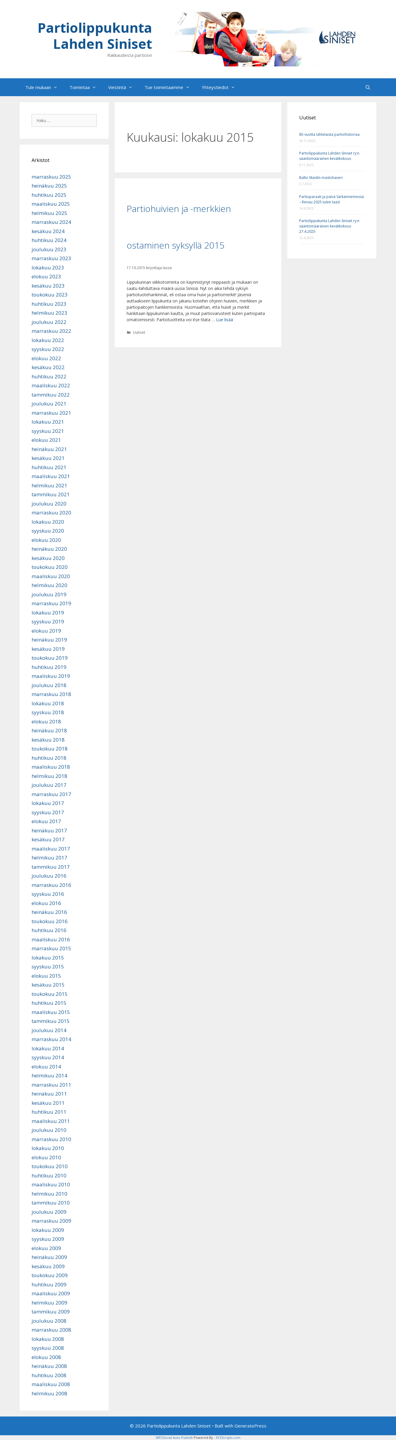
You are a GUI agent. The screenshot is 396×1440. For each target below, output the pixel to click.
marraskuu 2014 (51, 1039)
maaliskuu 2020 (51, 576)
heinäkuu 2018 (49, 730)
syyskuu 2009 (48, 1238)
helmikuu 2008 (49, 1393)
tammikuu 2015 (51, 1021)
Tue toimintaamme (170, 87)
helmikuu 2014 (49, 1075)
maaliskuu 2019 (51, 676)
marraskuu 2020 (51, 512)
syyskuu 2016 (48, 893)
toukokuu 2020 (50, 567)
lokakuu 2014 (48, 1048)
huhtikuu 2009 (49, 1284)
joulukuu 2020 (49, 503)
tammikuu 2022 (51, 394)
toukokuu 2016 (50, 921)
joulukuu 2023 (49, 249)
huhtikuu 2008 (49, 1375)
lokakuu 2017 (48, 803)
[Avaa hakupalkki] (368, 87)
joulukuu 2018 (49, 685)
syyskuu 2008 (48, 1347)
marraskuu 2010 (51, 1139)
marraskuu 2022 (51, 330)
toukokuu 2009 (50, 1275)
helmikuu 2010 (49, 1193)
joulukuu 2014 (49, 1030)
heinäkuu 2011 (49, 1093)
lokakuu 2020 (48, 521)
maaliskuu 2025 (51, 203)
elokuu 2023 (46, 276)
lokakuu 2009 (48, 1230)
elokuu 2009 (46, 1248)
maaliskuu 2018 (51, 766)
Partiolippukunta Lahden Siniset (95, 35)
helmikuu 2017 (49, 857)
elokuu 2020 (46, 539)
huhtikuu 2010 (49, 1175)
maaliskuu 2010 (51, 1184)
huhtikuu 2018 (49, 757)
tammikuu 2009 (51, 1311)
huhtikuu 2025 (49, 194)
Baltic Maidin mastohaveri (321, 177)
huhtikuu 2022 (49, 376)
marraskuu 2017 (51, 794)
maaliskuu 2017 (51, 848)
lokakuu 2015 (48, 957)
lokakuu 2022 (48, 340)
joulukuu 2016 (49, 875)
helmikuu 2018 (49, 776)
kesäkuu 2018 (48, 739)
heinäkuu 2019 (49, 639)
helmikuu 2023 (49, 312)
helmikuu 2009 (49, 1302)
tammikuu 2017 (51, 866)
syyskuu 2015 (48, 966)
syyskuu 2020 (48, 530)
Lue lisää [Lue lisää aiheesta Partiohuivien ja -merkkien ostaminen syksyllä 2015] (224, 319)
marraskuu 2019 (51, 603)
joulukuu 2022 (49, 322)
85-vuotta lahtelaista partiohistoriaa (329, 134)
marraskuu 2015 (51, 948)
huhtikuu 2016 (49, 930)
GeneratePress (250, 1426)
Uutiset (139, 332)
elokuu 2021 (46, 439)
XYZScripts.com (228, 1437)
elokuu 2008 (46, 1357)
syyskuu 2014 (48, 1057)
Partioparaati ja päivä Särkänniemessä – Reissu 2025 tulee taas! (331, 199)
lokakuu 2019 (48, 612)
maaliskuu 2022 (51, 385)
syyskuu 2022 (48, 349)
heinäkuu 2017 (49, 830)
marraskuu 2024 (51, 222)
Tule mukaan (44, 87)
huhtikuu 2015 (49, 1002)
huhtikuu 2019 (49, 667)
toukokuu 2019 (50, 657)
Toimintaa (85, 87)
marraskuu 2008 (51, 1329)
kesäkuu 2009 (48, 1266)
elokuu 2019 (46, 630)
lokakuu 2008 (48, 1339)
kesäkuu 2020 (48, 558)
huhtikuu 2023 (49, 303)
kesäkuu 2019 (48, 648)
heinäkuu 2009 (49, 1257)
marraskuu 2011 (51, 1084)
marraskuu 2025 (51, 176)
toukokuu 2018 (50, 748)
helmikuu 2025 (49, 213)
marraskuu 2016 (51, 885)
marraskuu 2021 (51, 412)
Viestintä (123, 87)
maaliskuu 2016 (51, 939)
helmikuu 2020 (49, 585)
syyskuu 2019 (48, 621)
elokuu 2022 (46, 358)
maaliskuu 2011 (51, 1121)
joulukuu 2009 (49, 1211)
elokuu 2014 (46, 1066)
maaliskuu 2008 (51, 1384)
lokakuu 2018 (48, 703)
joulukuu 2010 (49, 1130)
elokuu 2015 (46, 975)
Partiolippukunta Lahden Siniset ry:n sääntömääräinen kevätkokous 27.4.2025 (329, 226)
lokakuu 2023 (48, 267)
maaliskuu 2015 (51, 1012)
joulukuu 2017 (49, 784)
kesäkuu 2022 (48, 367)
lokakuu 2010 (48, 1148)
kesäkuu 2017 (48, 839)
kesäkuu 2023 (48, 285)
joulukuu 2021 (49, 403)
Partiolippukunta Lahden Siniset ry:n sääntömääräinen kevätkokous (329, 156)
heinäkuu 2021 (49, 449)
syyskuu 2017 (48, 812)
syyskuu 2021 (48, 431)
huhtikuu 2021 (49, 467)
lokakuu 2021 (48, 421)
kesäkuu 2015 (48, 984)
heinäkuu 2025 (49, 185)
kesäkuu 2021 (48, 458)
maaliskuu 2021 (51, 476)
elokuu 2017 (46, 821)
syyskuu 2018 (48, 712)
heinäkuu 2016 (49, 912)
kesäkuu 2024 (48, 231)
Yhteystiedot (221, 87)
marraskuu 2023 (51, 258)
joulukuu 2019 (49, 594)
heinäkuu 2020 (49, 548)
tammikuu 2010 (51, 1202)
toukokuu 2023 (50, 294)
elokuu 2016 (46, 903)
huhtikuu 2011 (49, 1111)
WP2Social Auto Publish (174, 1437)
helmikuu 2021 (49, 485)
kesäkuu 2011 (48, 1102)
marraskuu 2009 (51, 1220)
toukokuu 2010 (50, 1166)
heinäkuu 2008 (49, 1366)
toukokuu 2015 (50, 993)
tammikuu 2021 (51, 494)
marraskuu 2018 (51, 694)
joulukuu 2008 (49, 1320)
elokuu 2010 (46, 1157)
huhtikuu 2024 (49, 240)
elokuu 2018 (46, 721)
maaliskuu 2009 (51, 1293)
